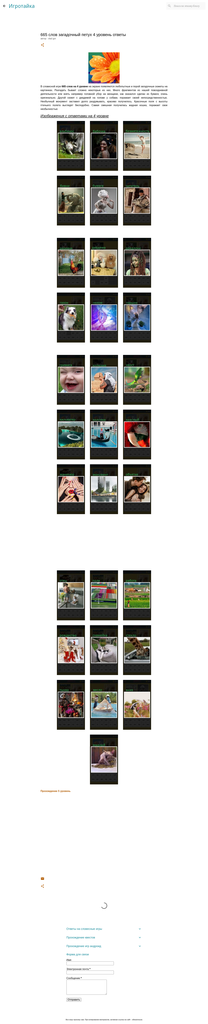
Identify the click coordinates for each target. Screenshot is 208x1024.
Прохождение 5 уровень (56, 791)
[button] (42, 45)
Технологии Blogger (104, 1013)
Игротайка (22, 6)
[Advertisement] (104, 545)
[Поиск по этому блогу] (189, 6)
